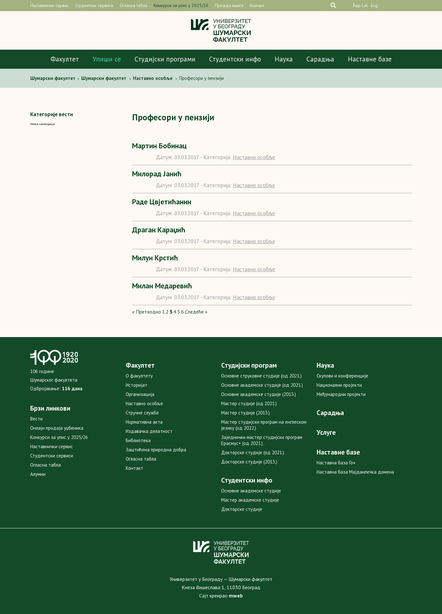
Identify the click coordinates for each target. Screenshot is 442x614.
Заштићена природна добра (156, 450)
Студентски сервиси (94, 5)
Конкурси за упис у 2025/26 (181, 5)
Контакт (257, 5)
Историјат (136, 385)
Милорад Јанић (156, 173)
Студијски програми (165, 59)
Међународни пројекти (341, 394)
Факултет (65, 59)
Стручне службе (142, 413)
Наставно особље (254, 157)
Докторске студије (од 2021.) (252, 452)
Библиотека (138, 440)
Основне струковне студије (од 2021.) (261, 376)
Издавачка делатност (149, 431)
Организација (140, 394)
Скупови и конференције (342, 376)
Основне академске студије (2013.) (258, 394)
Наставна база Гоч (336, 463)
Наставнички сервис (49, 5)
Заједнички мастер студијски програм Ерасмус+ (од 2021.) (261, 440)
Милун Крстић (155, 257)
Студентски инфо (235, 59)
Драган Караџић (158, 229)
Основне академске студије (251, 491)
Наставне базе (370, 59)
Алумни (38, 474)
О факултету (139, 376)
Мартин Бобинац (159, 145)
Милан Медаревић (162, 285)
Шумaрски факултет (53, 78)
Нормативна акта (144, 422)
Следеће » (196, 311)
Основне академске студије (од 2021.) (262, 385)
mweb (236, 595)
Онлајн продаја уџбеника (56, 428)
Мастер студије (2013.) (245, 413)
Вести (36, 419)
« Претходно (146, 311)
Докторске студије (241, 509)
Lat (365, 5)
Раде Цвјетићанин (161, 201)
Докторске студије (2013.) (249, 462)
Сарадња (320, 59)
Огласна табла (133, 5)
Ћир (356, 5)
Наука (284, 59)
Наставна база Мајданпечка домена (355, 472)
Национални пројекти (339, 385)
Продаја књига (229, 5)
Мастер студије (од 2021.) (249, 403)
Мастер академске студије (250, 500)
